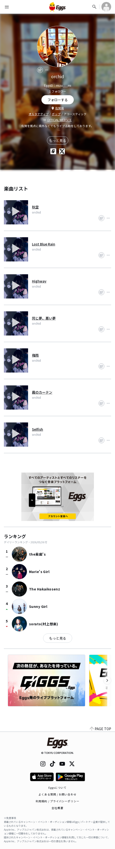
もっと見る (57, 140)
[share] (40, 70)
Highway (39, 281)
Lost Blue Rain (43, 244)
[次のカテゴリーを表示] (107, 680)
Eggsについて (57, 787)
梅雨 (35, 355)
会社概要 (57, 808)
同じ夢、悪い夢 (44, 318)
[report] (47, 70)
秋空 (35, 207)
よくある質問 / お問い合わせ (57, 794)
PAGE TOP (100, 728)
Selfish (37, 429)
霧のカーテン (42, 392)
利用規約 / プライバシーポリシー (57, 801)
